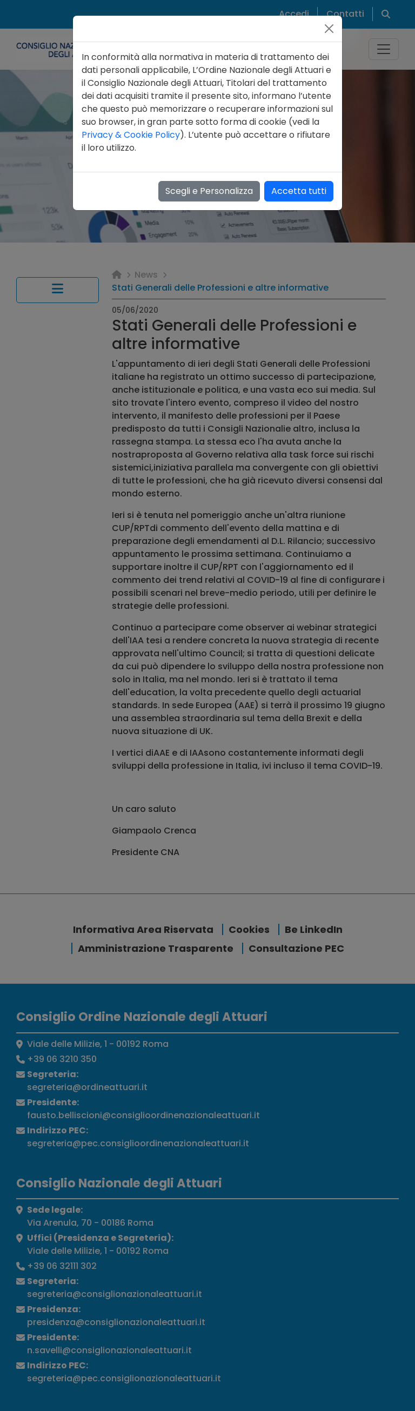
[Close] (329, 28)
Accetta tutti (298, 191)
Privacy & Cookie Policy (131, 135)
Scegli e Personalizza (209, 191)
